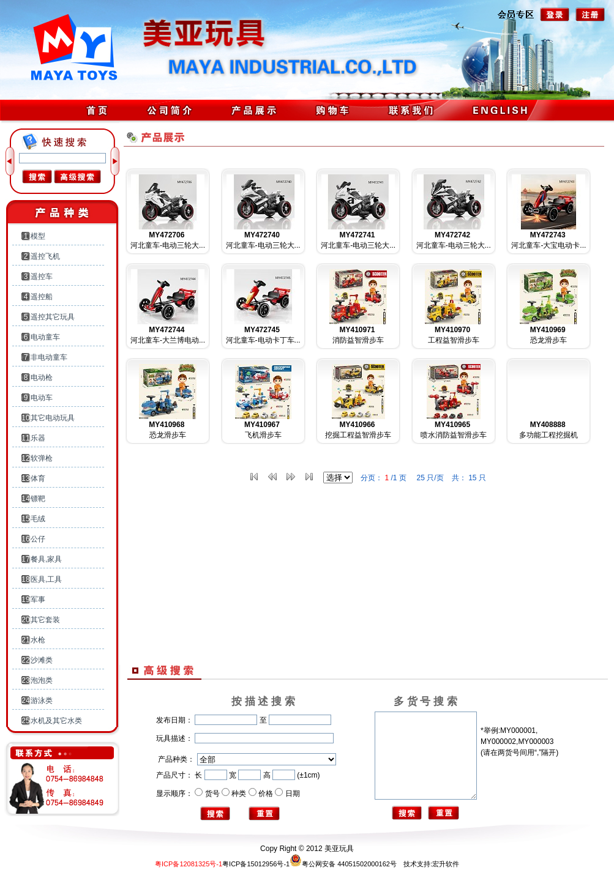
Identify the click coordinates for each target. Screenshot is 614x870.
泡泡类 (42, 680)
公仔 (38, 539)
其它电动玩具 (53, 418)
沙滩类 (42, 660)
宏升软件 (445, 864)
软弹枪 (42, 458)
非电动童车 (49, 357)
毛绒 (38, 519)
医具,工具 (46, 579)
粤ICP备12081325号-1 (188, 864)
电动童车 (45, 337)
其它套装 (45, 619)
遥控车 (42, 276)
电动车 (42, 397)
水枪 (38, 640)
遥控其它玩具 (53, 317)
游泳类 (42, 700)
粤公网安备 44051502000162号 (343, 864)
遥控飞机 (45, 256)
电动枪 (42, 377)
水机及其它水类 (56, 720)
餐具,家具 (46, 559)
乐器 (38, 438)
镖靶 (38, 498)
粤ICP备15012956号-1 (256, 864)
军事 (38, 599)
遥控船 (42, 296)
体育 (38, 478)
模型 (38, 236)
